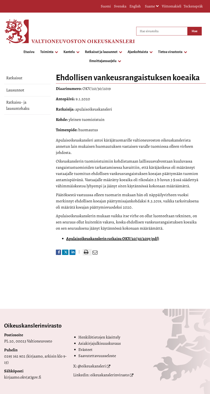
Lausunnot (15, 90)
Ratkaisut (14, 78)
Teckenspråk (193, 6)
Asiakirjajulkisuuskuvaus (99, 343)
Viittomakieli (171, 6)
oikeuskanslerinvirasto (109, 375)
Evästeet (85, 349)
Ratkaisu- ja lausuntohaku (17, 105)
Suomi (106, 6)
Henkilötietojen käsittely (99, 337)
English (135, 6)
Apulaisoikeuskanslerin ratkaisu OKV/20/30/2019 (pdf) (112, 238)
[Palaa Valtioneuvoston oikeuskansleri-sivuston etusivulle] (20, 31)
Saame (152, 6)
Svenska (120, 6)
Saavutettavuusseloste (97, 356)
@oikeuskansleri (92, 366)
